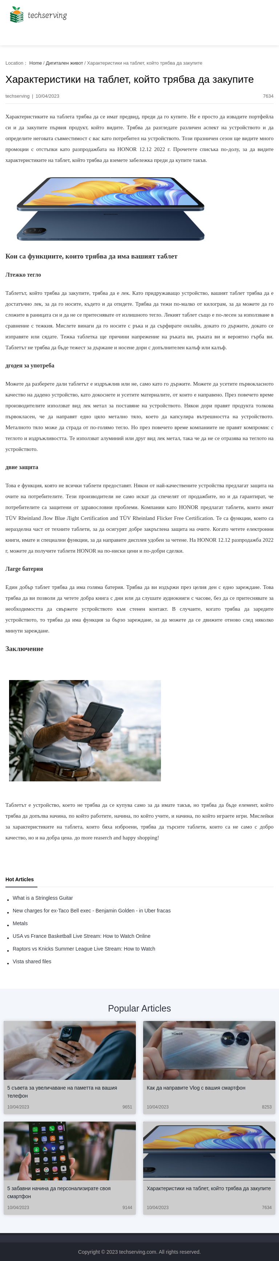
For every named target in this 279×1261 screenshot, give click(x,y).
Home (35, 63)
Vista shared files (32, 961)
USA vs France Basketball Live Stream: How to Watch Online (81, 936)
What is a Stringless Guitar (43, 898)
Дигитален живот (64, 63)
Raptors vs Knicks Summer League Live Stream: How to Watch (84, 949)
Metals (20, 923)
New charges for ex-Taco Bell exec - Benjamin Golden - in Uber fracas (92, 911)
